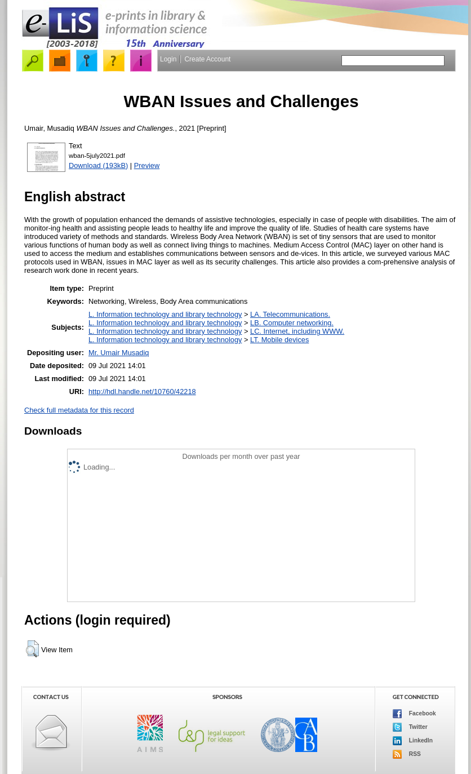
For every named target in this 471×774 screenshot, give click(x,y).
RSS (407, 754)
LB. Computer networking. (292, 323)
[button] (32, 648)
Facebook (414, 713)
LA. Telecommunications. (290, 314)
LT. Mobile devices (279, 339)
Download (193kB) (98, 165)
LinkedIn (413, 740)
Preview (147, 165)
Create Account (207, 59)
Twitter (410, 727)
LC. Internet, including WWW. (297, 331)
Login (168, 59)
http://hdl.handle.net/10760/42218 (142, 391)
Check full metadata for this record (79, 410)
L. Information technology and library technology (165, 314)
